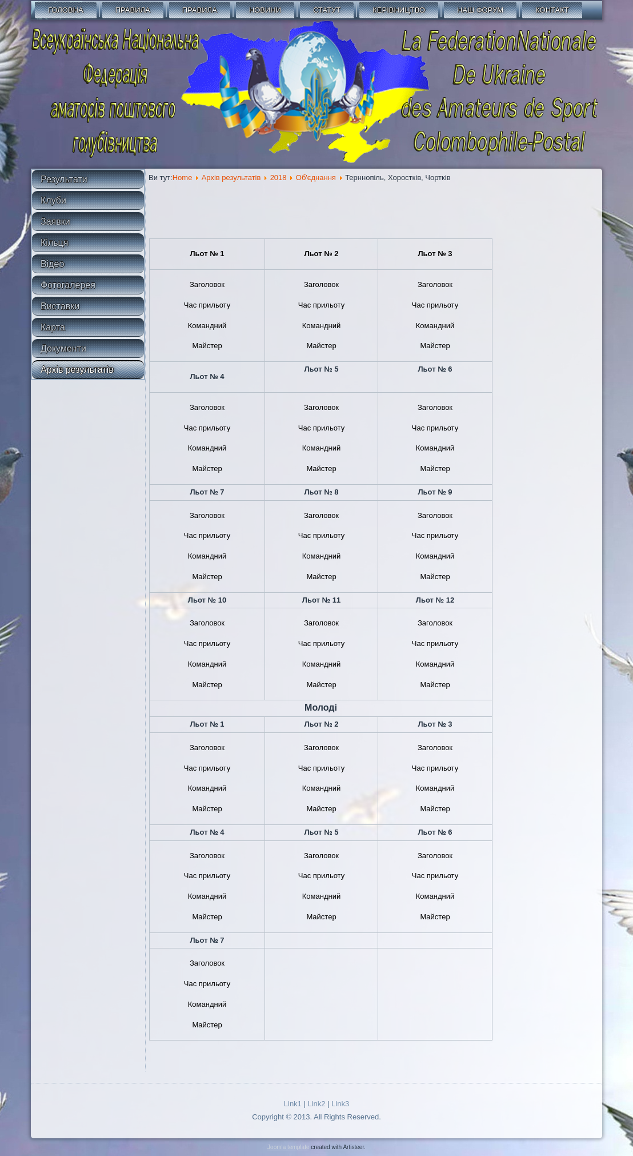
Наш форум (480, 10)
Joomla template (288, 1147)
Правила (132, 10)
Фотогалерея (68, 285)
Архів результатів (77, 369)
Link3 (340, 1103)
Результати (64, 179)
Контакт (552, 10)
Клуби (53, 200)
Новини (265, 10)
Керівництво (398, 10)
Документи (63, 348)
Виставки (60, 306)
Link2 (316, 1103)
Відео (52, 264)
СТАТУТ (326, 10)
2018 (278, 177)
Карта (53, 327)
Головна (65, 10)
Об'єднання (316, 177)
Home (183, 177)
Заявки (55, 221)
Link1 (293, 1103)
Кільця (54, 243)
